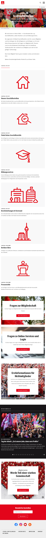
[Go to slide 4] (18, 455)
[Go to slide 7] (24, 455)
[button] (42, 7)
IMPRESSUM (32, 531)
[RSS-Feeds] (29, 524)
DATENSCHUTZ (22, 531)
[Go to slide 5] (20, 455)
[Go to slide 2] (15, 455)
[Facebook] (16, 524)
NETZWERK (5, 533)
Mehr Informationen (22, 315)
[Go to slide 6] (22, 455)
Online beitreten (23, 490)
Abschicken (22, 516)
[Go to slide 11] (31, 455)
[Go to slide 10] (29, 455)
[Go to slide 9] (28, 455)
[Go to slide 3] (16, 455)
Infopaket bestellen (22, 390)
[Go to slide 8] (26, 455)
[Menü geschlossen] (44, 3)
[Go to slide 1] (13, 455)
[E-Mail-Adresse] (23, 511)
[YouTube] (25, 524)
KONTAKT (40, 531)
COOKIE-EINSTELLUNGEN (9, 531)
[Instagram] (20, 524)
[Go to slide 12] (33, 455)
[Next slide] (44, 455)
